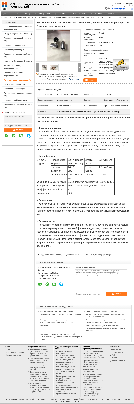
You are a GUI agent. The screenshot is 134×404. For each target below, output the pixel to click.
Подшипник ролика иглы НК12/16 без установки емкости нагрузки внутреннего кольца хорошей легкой (92, 391)
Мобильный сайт (117, 361)
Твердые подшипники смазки (16, 34)
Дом (4, 14)
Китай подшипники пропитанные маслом (45, 399)
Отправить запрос (120, 6)
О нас (25, 14)
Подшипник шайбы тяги (14, 100)
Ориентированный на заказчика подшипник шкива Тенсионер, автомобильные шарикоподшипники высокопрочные (91, 366)
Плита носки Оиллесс (13, 89)
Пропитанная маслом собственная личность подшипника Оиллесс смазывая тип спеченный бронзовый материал (39, 376)
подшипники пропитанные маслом (78, 255)
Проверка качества (61, 14)
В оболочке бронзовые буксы (16, 61)
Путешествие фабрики (41, 14)
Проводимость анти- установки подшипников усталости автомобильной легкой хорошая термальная (57, 322)
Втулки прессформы (12, 84)
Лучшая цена (74, 79)
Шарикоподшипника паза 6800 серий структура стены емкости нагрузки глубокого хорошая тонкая (93, 354)
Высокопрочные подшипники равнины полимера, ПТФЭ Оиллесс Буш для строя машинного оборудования (40, 387)
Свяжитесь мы (79, 14)
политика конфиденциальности (15, 399)
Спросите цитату (116, 352)
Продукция (22, 17)
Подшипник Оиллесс (12, 45)
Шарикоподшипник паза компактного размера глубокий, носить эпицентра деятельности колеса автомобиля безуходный (93, 379)
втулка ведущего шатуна (102, 255)
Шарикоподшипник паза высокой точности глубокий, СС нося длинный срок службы (65, 379)
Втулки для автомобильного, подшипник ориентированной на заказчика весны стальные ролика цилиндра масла (105, 314)
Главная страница (8, 17)
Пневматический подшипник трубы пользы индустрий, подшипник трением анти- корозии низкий (66, 369)
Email (131, 6)
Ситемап (113, 358)
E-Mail (112, 355)
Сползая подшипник (12, 50)
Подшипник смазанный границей (17, 38)
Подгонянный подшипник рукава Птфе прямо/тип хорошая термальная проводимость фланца (39, 352)
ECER (76, 401)
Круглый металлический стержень (18, 105)
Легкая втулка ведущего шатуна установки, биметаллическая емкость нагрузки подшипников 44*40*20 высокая (105, 328)
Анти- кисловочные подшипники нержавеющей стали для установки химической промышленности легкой (67, 389)
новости (111, 14)
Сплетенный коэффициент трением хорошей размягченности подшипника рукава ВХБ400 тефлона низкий (61, 336)
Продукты (14, 14)
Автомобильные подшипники (39, 17)
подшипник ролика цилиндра (52, 255)
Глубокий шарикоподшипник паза (18, 93)
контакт (18, 130)
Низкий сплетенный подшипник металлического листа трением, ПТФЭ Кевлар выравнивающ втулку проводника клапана (65, 356)
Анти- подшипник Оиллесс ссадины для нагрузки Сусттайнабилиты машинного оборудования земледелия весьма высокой (40, 364)
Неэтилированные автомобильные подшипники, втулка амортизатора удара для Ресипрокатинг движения (58, 76)
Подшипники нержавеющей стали (18, 54)
